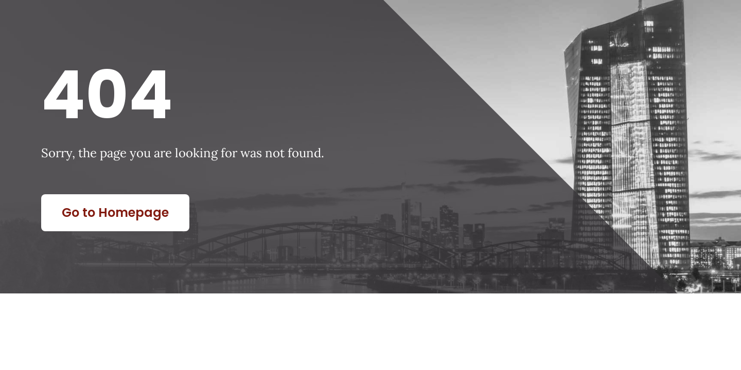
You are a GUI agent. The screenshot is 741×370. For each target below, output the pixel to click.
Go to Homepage (115, 212)
